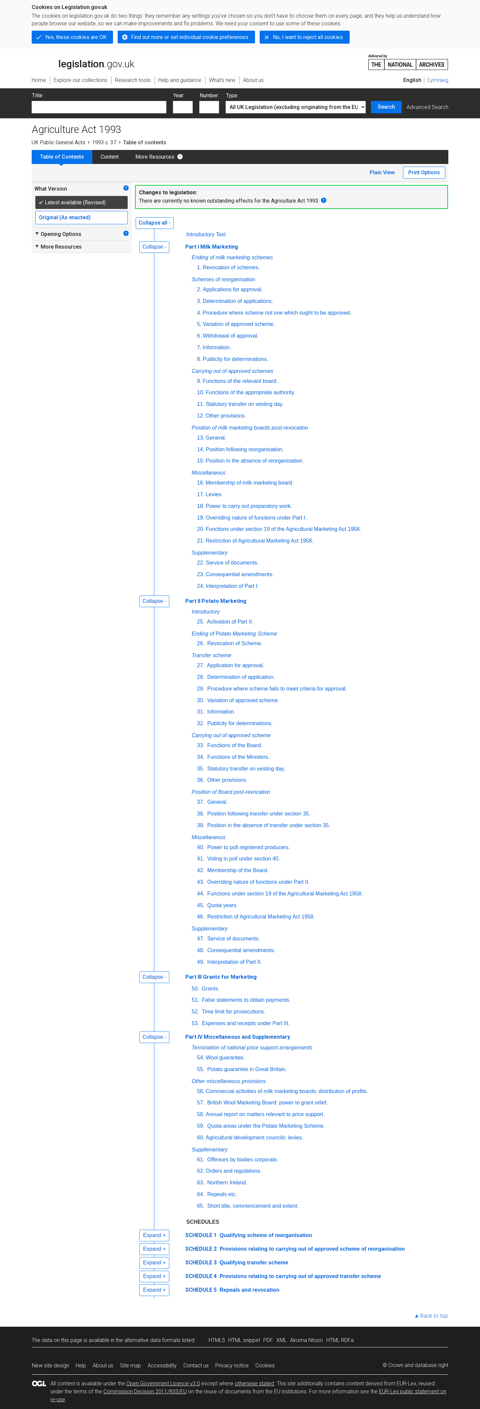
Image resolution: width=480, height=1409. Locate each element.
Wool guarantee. (225, 1057)
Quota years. (222, 905)
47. (200, 938)
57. (200, 1102)
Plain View (382, 172)
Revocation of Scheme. (234, 643)
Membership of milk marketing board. (249, 483)
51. (195, 1000)
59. (200, 1126)
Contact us (196, 1365)
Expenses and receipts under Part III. (245, 1023)
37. (200, 802)
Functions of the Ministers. (237, 757)
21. (200, 541)
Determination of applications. (238, 301)
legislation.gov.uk (83, 61)
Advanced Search (427, 107)
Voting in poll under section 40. (243, 858)
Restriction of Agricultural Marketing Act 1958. (259, 541)
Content (110, 157)
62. (200, 1171)
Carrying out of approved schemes (232, 371)
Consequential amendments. (240, 574)
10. (200, 392)
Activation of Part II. (229, 622)
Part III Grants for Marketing (221, 977)
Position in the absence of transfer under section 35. (268, 825)
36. (200, 780)
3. (199, 301)
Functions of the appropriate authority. (250, 392)
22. (200, 563)
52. (195, 1011)
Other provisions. (226, 416)
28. (200, 677)
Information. (217, 347)
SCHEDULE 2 (201, 1249)
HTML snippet (244, 1340)
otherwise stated (254, 1383)
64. (200, 1194)
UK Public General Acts (58, 142)
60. (200, 1137)
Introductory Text (206, 234)
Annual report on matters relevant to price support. (265, 1114)
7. (199, 347)
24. (200, 586)
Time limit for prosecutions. (232, 1011)
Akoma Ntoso (306, 1340)
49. (200, 962)
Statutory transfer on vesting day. (245, 404)
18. (200, 506)
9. (199, 381)
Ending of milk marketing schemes (232, 257)
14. (200, 449)
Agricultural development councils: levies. (254, 1137)
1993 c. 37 (104, 142)
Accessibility (162, 1365)
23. (200, 574)
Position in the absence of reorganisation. (255, 461)
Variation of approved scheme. (239, 324)
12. (200, 416)
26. (200, 643)
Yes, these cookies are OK (75, 37)
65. (200, 1206)
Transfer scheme (211, 655)
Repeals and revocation (248, 1290)
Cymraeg (437, 80)
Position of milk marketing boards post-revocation (250, 428)
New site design (50, 1365)
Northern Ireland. (226, 1182)
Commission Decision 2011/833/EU (145, 1391)
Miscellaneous (208, 473)
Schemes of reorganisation (223, 279)
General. (216, 438)
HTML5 (217, 1340)
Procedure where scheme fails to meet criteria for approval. (276, 689)
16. (200, 483)
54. (200, 1057)
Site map (130, 1365)
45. (200, 905)
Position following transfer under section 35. (258, 813)
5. (199, 324)
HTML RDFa (340, 1340)
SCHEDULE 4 (201, 1276)
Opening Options (57, 234)
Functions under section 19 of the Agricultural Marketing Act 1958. (283, 529)
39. (200, 825)
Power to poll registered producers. (248, 847)
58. (200, 1114)
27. (200, 665)
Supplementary (210, 553)
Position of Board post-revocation (231, 792)
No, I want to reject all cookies (308, 37)
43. (200, 882)
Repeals (222, 1194)
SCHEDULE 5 (201, 1290)
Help (81, 1365)
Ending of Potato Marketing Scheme (234, 634)
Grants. (209, 988)
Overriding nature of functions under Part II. (257, 882)
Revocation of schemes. (231, 267)
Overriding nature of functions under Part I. (256, 518)
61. (200, 1159)
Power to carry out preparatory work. (249, 506)
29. (200, 689)
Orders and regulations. (233, 1171)
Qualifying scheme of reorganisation (265, 1235)
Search (386, 107)
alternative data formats (152, 1340)
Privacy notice (232, 1365)
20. (200, 529)
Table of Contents (62, 157)
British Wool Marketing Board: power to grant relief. (267, 1102)
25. (200, 622)
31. (200, 711)
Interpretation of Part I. (232, 586)
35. (200, 768)
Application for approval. (235, 665)
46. (200, 916)
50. (195, 988)
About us (103, 1365)
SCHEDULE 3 (201, 1262)
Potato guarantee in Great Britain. (246, 1069)
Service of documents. (232, 563)
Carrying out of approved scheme (231, 735)
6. (199, 336)
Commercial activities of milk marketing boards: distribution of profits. (287, 1091)
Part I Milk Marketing (211, 247)
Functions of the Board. (234, 745)
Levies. (214, 494)
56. (200, 1091)
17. (200, 494)
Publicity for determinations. (235, 359)
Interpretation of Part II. (234, 962)
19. (200, 518)
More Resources (154, 157)
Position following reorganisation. (245, 449)
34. (200, 757)
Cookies (265, 1365)
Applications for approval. (233, 289)
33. (200, 745)
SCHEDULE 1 (201, 1235)
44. (200, 893)
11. (200, 404)
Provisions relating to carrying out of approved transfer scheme (299, 1276)
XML (281, 1340)
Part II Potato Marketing (215, 601)
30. (200, 700)
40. (200, 847)
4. (199, 313)
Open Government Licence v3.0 (163, 1383)
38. (200, 813)
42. (200, 870)
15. (200, 461)
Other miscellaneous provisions (229, 1081)
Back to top (434, 1316)
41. (200, 858)
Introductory (206, 612)
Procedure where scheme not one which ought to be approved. (277, 313)
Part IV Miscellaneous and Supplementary (237, 1037)
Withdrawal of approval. (230, 336)
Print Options (424, 172)
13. (200, 438)
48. (200, 950)
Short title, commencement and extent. (252, 1206)
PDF (268, 1340)
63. (200, 1182)
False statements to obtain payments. (245, 1000)
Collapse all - (155, 223)
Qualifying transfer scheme (253, 1262)
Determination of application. (240, 677)
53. (195, 1023)
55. (200, 1069)
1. (199, 267)
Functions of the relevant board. (240, 381)
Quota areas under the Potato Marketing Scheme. (265, 1126)
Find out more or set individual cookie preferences (189, 37)
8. (199, 359)
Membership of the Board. (237, 870)
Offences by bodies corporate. (242, 1159)
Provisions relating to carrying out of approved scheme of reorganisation (311, 1249)
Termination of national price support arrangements (252, 1047)
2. (199, 289)
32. (200, 723)
